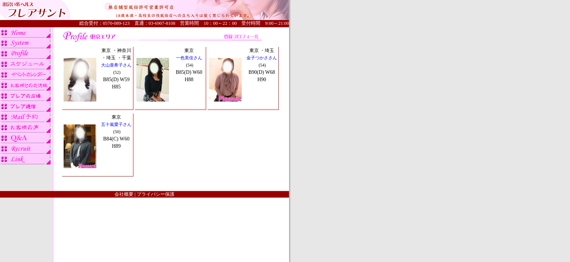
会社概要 (124, 194)
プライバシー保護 (155, 194)
